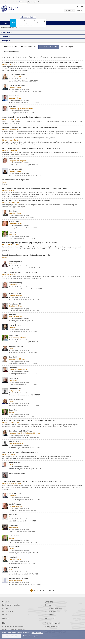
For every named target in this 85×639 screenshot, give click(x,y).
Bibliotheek (41, 2)
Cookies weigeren (31, 636)
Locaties (5, 608)
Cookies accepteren (11, 636)
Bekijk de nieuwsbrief (52, 626)
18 (50, 590)
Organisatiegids (32, 2)
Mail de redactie (7, 612)
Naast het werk (50, 618)
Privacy (4, 615)
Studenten (15, 2)
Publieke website (10, 47)
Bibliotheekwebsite (11, 52)
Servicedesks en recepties (11, 605)
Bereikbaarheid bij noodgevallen (13, 626)
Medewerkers (23, 2)
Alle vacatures (49, 615)
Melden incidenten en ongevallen (13, 630)
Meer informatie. (37, 633)
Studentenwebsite (28, 47)
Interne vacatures (51, 612)
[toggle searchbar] (82, 6)
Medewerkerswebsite (7, 28)
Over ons (48, 605)
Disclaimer (5, 618)
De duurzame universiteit (53, 608)
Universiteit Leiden (6, 2)
